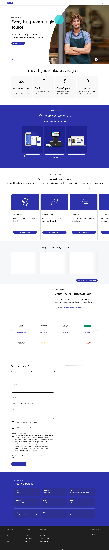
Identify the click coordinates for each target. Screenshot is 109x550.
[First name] (33, 384)
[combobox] (17, 403)
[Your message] (33, 413)
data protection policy (53, 456)
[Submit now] (18, 464)
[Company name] (33, 378)
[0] (13, 436)
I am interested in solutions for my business (26, 422)
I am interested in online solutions (23, 428)
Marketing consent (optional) (19, 433)
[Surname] (33, 391)
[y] (13, 422)
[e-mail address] (33, 397)
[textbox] (17, 403)
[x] (13, 428)
